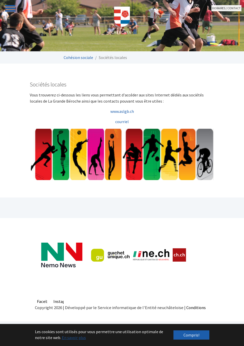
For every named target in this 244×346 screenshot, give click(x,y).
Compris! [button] (191, 335)
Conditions (196, 307)
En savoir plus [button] (74, 337)
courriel (122, 121)
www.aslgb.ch (122, 111)
